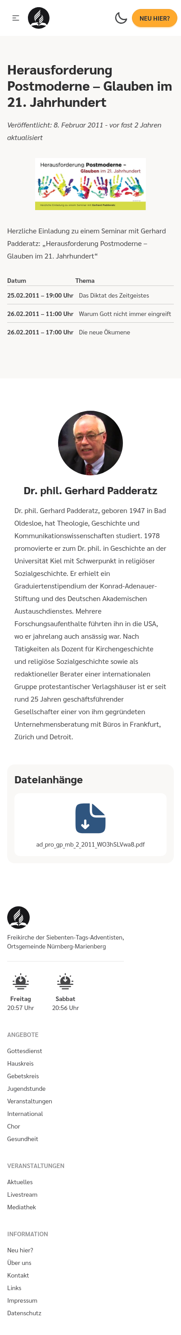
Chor (13, 1126)
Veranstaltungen (29, 1101)
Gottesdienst (24, 1050)
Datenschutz (24, 1313)
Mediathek (21, 1207)
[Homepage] (39, 18)
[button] (16, 18)
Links (14, 1287)
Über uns (19, 1262)
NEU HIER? (155, 18)
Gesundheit (22, 1138)
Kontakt (18, 1275)
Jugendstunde (26, 1088)
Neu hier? (20, 1250)
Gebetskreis (23, 1076)
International (25, 1113)
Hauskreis (20, 1063)
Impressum (22, 1300)
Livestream (22, 1194)
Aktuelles (20, 1181)
